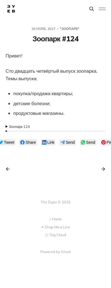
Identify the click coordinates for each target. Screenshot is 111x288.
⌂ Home (55, 219)
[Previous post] (10, 169)
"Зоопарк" (69, 29)
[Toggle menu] (102, 9)
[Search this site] (91, 9)
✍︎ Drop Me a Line (55, 227)
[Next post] (101, 169)
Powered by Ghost (55, 251)
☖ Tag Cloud (55, 235)
